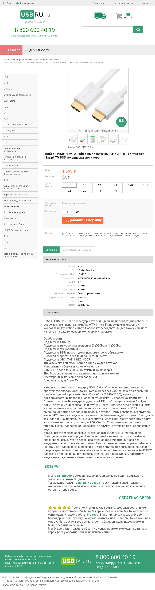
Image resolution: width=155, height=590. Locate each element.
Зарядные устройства (15, 194)
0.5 (69, 190)
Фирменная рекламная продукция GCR (15, 187)
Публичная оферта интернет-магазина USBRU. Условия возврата (28, 557)
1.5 (100, 190)
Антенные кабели (12, 206)
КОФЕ (6, 236)
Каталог (14, 50)
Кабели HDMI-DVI (12, 165)
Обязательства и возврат (77, 249)
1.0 (115, 190)
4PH (5, 180)
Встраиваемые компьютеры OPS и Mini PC (18, 255)
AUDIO (6, 83)
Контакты (147, 3)
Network (7, 89)
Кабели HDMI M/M (50, 59)
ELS (5, 248)
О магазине (98, 3)
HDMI (37, 59)
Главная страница (12, 59)
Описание (51, 249)
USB (5, 77)
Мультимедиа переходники (17, 95)
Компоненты (9, 218)
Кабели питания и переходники (12, 149)
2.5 (100, 185)
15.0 (130, 185)
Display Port (9, 130)
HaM (5, 242)
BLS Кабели (9, 101)
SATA (6, 136)
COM (6, 142)
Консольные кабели (13, 224)
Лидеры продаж (37, 50)
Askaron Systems (38, 585)
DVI (5, 112)
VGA (5, 118)
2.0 (84, 190)
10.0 (145, 185)
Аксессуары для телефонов (17, 200)
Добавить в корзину (85, 220)
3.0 (84, 185)
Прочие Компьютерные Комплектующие (15, 172)
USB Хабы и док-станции (16, 230)
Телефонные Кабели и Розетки (14, 158)
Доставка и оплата (123, 3)
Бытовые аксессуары (14, 212)
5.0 (115, 185)
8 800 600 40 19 (35, 30)
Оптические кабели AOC (15, 124)
